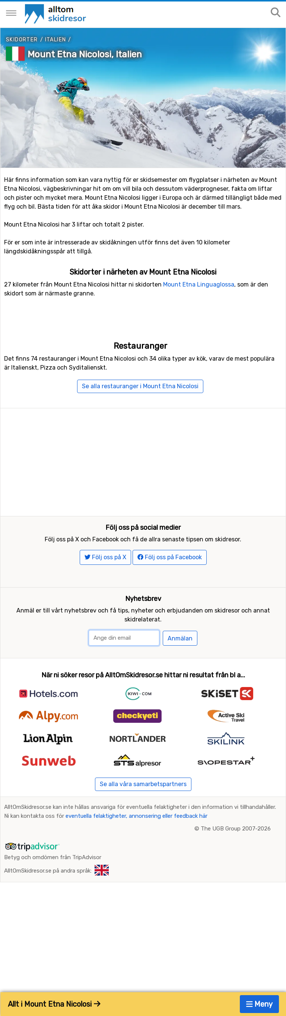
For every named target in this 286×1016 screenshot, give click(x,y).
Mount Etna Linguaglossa (198, 284)
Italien (55, 40)
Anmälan (180, 661)
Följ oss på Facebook (169, 580)
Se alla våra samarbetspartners (143, 807)
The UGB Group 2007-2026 (236, 852)
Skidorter (22, 40)
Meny (259, 1004)
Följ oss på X (105, 580)
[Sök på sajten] (275, 13)
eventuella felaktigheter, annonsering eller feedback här (136, 839)
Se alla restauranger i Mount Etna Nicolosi (140, 386)
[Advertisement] (143, 460)
